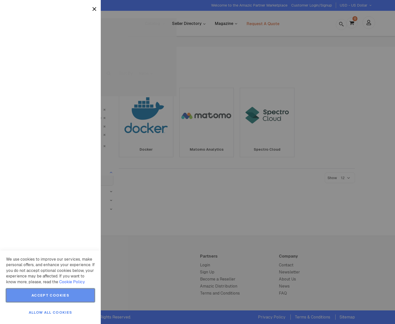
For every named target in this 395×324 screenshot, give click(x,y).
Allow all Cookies (50, 312)
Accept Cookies (50, 295)
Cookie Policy (72, 282)
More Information (80, 41)
